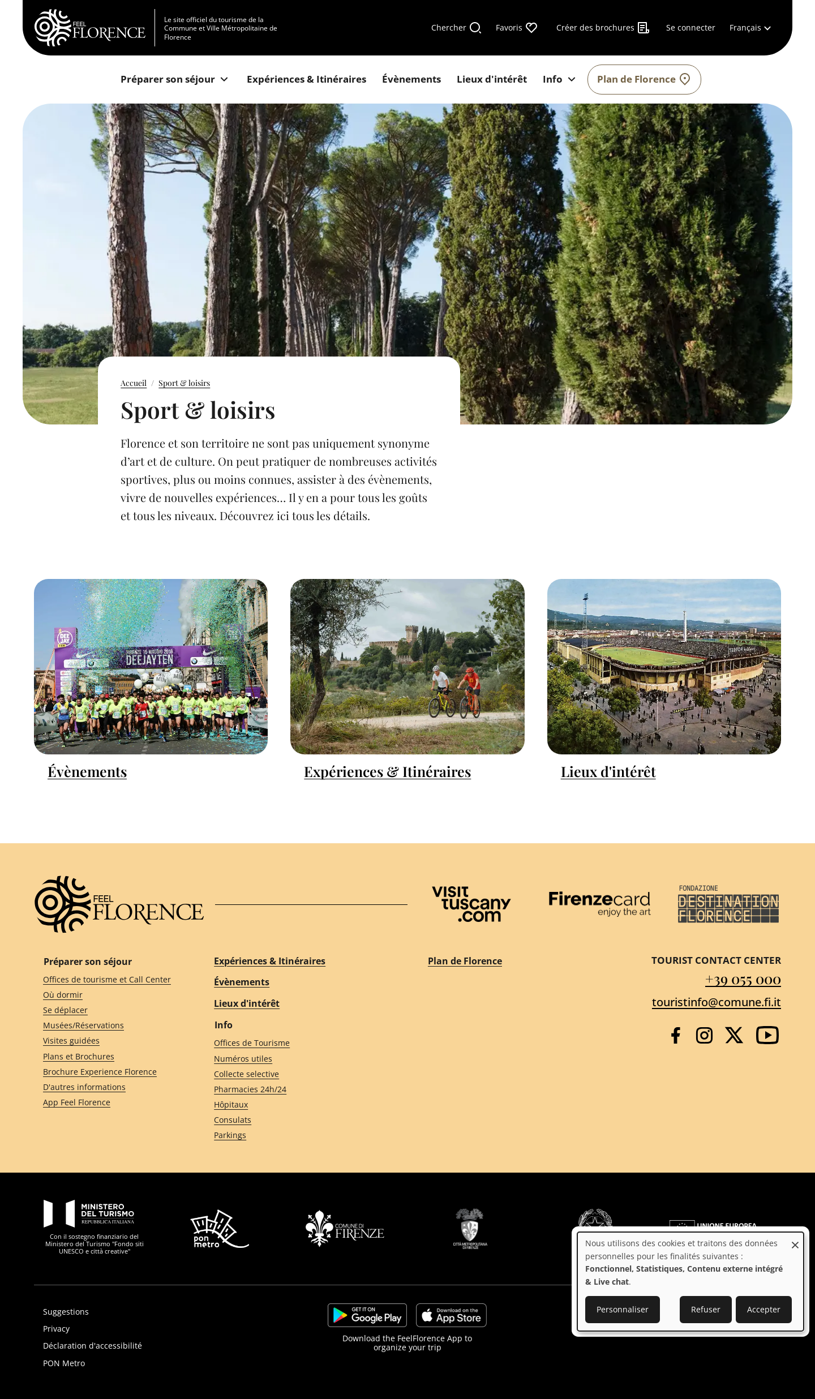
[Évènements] (411, 79)
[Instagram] (704, 1035)
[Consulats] (300, 1120)
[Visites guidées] (108, 1041)
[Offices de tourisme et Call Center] (108, 979)
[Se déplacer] (108, 1010)
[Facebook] (675, 1035)
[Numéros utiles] (300, 1058)
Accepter (763, 1309)
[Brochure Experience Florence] (108, 1071)
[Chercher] (457, 27)
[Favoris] (517, 27)
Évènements (87, 771)
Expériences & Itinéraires (387, 771)
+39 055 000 (743, 978)
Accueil (134, 382)
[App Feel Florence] (108, 1102)
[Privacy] (151, 1328)
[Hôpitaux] (300, 1105)
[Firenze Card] (600, 904)
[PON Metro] (151, 1363)
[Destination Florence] (728, 904)
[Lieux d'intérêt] (492, 79)
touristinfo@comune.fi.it (716, 1002)
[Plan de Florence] (644, 80)
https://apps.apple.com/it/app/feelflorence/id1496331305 (451, 1315)
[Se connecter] (690, 28)
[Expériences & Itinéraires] (306, 79)
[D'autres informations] (108, 1087)
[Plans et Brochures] (108, 1056)
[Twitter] (734, 1035)
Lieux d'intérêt (608, 771)
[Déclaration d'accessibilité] (151, 1345)
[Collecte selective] (300, 1074)
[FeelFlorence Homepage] (94, 28)
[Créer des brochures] (603, 27)
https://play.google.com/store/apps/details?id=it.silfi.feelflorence (367, 1315)
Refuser (705, 1309)
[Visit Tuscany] (471, 904)
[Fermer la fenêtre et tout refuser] (795, 1239)
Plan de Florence (465, 961)
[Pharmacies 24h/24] (300, 1089)
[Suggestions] (151, 1311)
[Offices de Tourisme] (300, 1043)
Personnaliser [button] (623, 1309)
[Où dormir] (108, 994)
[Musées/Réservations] (108, 1025)
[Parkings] (300, 1135)
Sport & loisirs (184, 382)
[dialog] (690, 1281)
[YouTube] (767, 1035)
